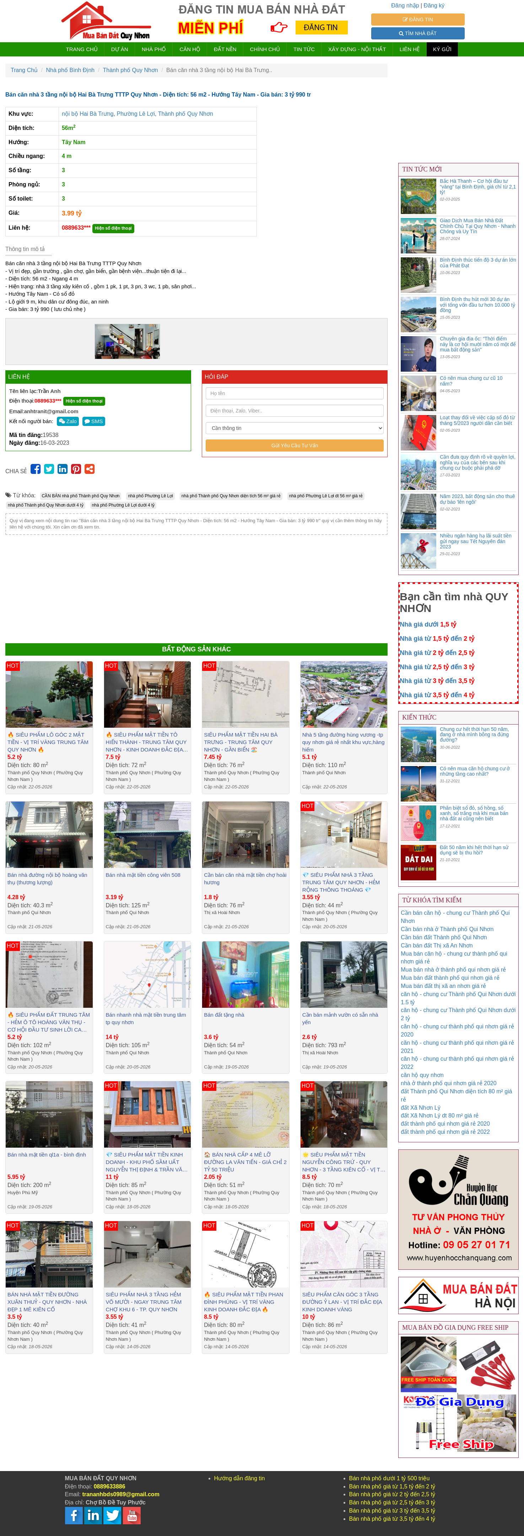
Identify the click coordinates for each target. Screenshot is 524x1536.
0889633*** (76, 228)
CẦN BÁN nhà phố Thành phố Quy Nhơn (81, 495)
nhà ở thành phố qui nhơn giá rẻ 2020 (448, 1083)
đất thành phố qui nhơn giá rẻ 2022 (445, 1132)
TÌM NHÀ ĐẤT (418, 33)
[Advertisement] (196, 588)
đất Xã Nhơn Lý (421, 1108)
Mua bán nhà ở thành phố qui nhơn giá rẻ (453, 970)
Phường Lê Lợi (136, 114)
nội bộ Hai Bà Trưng (88, 114)
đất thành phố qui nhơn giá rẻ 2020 (445, 1124)
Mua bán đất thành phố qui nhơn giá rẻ (450, 978)
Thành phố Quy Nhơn (185, 114)
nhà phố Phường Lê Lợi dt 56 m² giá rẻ (326, 495)
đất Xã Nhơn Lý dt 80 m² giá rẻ (440, 1116)
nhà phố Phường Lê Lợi (150, 495)
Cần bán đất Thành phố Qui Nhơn (444, 937)
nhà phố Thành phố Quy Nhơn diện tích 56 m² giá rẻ (231, 495)
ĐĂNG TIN (418, 19)
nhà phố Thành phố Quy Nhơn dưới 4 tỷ (45, 505)
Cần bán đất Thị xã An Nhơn (436, 945)
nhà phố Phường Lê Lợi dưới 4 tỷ (123, 505)
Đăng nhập (405, 5)
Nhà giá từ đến (437, 638)
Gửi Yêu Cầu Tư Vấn (294, 445)
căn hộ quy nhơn (422, 1075)
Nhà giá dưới (428, 624)
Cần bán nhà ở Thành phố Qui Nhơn (447, 929)
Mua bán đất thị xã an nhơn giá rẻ (443, 986)
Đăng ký (434, 5)
